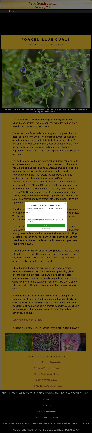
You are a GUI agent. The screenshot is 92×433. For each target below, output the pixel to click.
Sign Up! (46, 225)
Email (28, 213)
